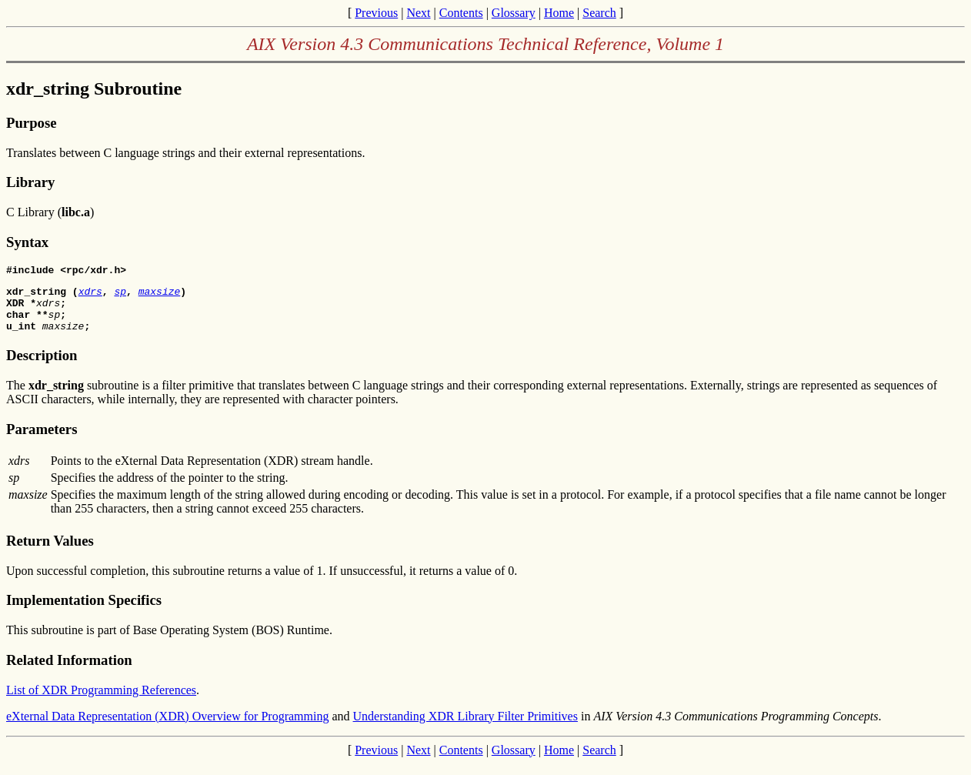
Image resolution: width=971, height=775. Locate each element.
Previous (376, 12)
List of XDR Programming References (101, 701)
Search (599, 12)
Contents (461, 12)
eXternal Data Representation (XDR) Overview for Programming (167, 727)
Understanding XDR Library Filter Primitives (465, 727)
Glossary (514, 12)
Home (559, 12)
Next (418, 12)
